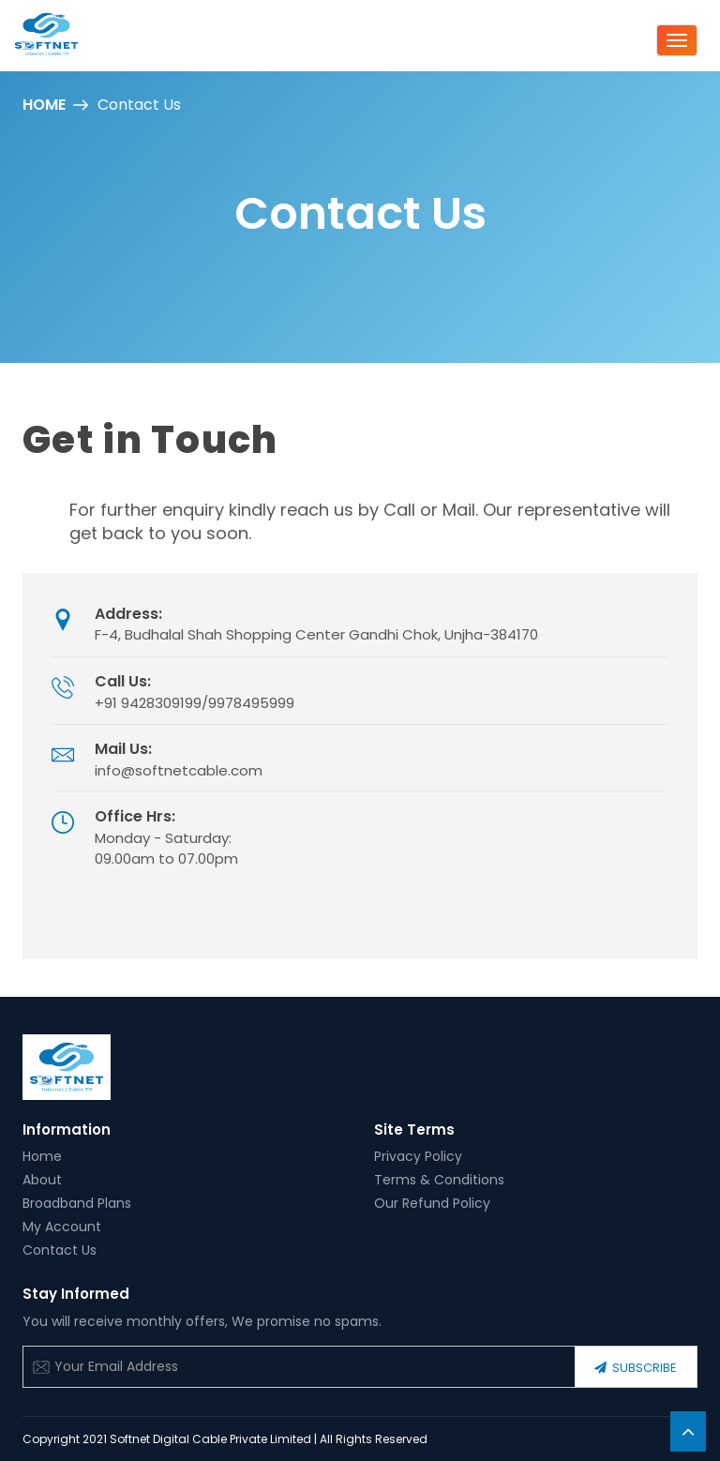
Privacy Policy (418, 1156)
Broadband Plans (76, 1203)
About (42, 1179)
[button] (688, 1431)
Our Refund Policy (432, 1203)
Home (44, 104)
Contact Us (59, 1250)
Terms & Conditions (439, 1179)
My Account (61, 1226)
